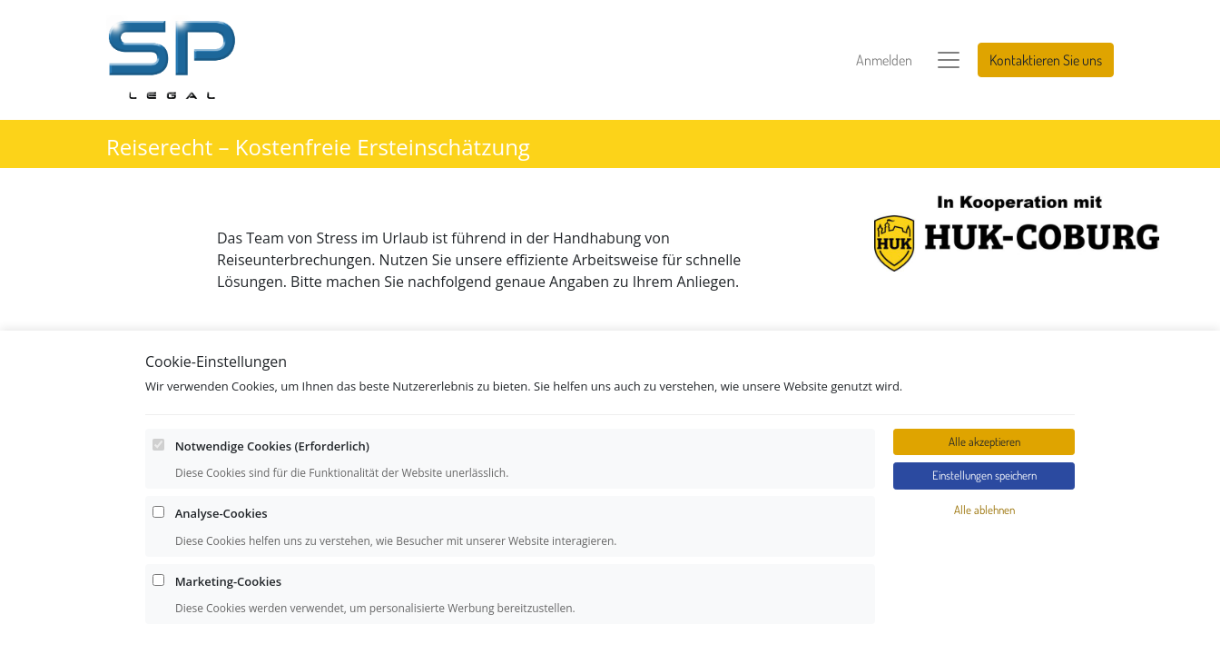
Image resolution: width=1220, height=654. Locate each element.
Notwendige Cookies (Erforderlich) (272, 459)
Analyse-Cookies (221, 526)
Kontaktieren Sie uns (1045, 60)
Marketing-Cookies (228, 594)
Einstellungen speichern (984, 488)
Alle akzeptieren (984, 454)
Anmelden (884, 60)
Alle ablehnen (984, 522)
